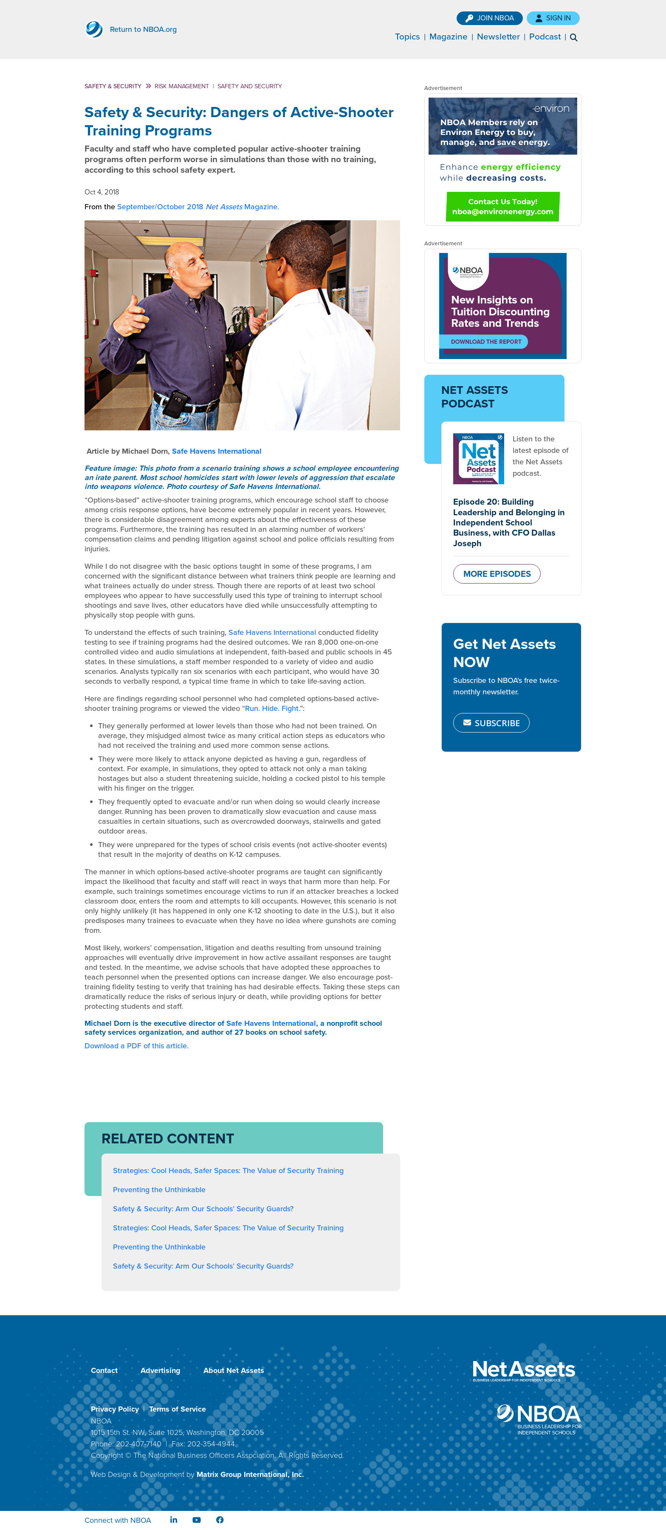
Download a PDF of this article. (137, 1045)
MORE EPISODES (497, 573)
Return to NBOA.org (143, 29)
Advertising (161, 1370)
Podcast (551, 36)
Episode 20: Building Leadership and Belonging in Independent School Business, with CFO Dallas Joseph (509, 522)
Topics (413, 36)
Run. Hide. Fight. (272, 708)
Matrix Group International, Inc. (250, 1474)
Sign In (559, 18)
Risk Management (182, 86)
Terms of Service (177, 1409)
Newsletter (504, 36)
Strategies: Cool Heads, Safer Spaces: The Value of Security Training (228, 1170)
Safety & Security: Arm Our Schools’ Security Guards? (203, 1208)
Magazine (455, 36)
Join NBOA (496, 18)
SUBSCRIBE (491, 723)
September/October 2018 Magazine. (198, 206)
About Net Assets (233, 1370)
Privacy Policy (115, 1409)
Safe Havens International (217, 451)
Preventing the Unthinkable (159, 1189)
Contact (104, 1370)
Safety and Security (249, 86)
